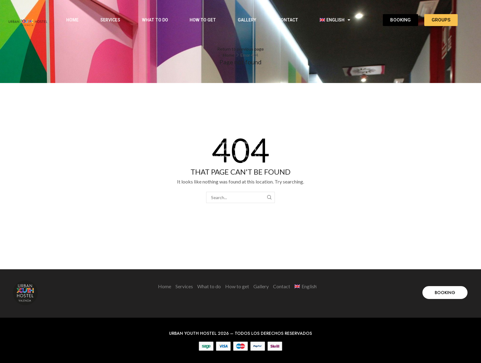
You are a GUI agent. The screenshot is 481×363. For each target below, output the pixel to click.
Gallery (247, 19)
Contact (288, 19)
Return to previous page (240, 48)
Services (110, 19)
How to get (203, 19)
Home (72, 19)
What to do (155, 19)
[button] (445, 292)
